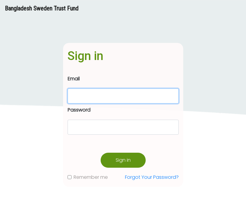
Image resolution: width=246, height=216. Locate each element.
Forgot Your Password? (152, 177)
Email (74, 78)
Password (79, 109)
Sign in (123, 160)
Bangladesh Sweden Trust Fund (41, 8)
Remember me (91, 177)
